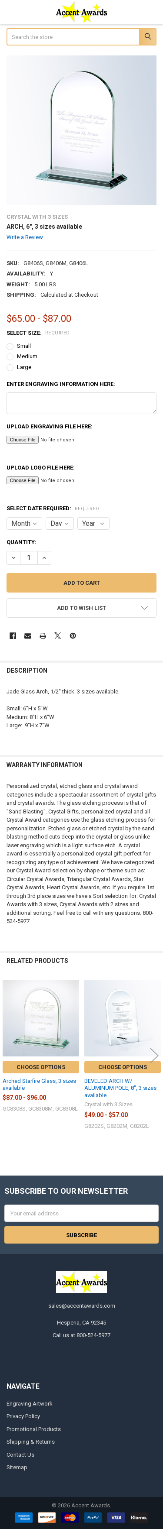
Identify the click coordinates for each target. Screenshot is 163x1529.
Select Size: (38, 333)
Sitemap (17, 1467)
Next (154, 1055)
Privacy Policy (23, 1416)
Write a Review (25, 237)
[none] (82, 130)
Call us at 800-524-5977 (81, 1335)
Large (24, 367)
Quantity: (22, 542)
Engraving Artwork (30, 1403)
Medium (27, 356)
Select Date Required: (53, 508)
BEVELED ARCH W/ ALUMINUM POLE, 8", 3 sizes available (120, 1088)
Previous (8, 1055)
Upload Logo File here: (41, 467)
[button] (82, 608)
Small (24, 346)
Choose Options (41, 1067)
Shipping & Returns (31, 1441)
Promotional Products (34, 1429)
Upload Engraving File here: (50, 426)
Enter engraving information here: (61, 384)
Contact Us (20, 1454)
